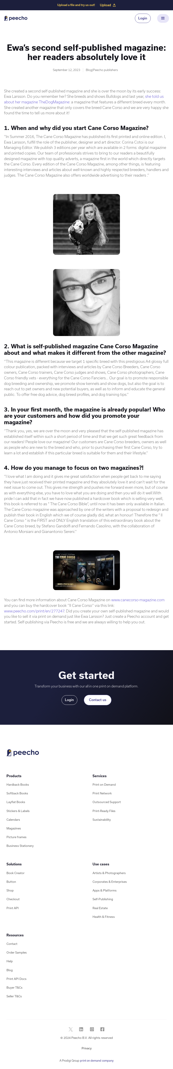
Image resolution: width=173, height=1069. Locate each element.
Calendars (13, 819)
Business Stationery (20, 846)
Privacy (87, 1048)
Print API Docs (16, 979)
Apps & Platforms (105, 890)
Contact (11, 944)
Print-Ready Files (104, 811)
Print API (12, 908)
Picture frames (16, 837)
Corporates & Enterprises (110, 881)
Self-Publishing (103, 899)
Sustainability (102, 819)
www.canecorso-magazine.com (138, 600)
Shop (10, 890)
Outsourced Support (107, 802)
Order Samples (16, 952)
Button (11, 881)
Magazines (13, 828)
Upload (107, 5)
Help (9, 961)
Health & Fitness (104, 917)
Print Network (102, 793)
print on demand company (97, 1060)
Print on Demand (104, 784)
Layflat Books (15, 802)
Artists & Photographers (109, 873)
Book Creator (15, 873)
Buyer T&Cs (14, 987)
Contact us (97, 700)
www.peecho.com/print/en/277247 (34, 611)
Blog (9, 970)
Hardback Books (17, 784)
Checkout (13, 899)
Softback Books (17, 793)
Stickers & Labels (18, 811)
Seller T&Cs (14, 996)
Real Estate (100, 908)
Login (142, 18)
